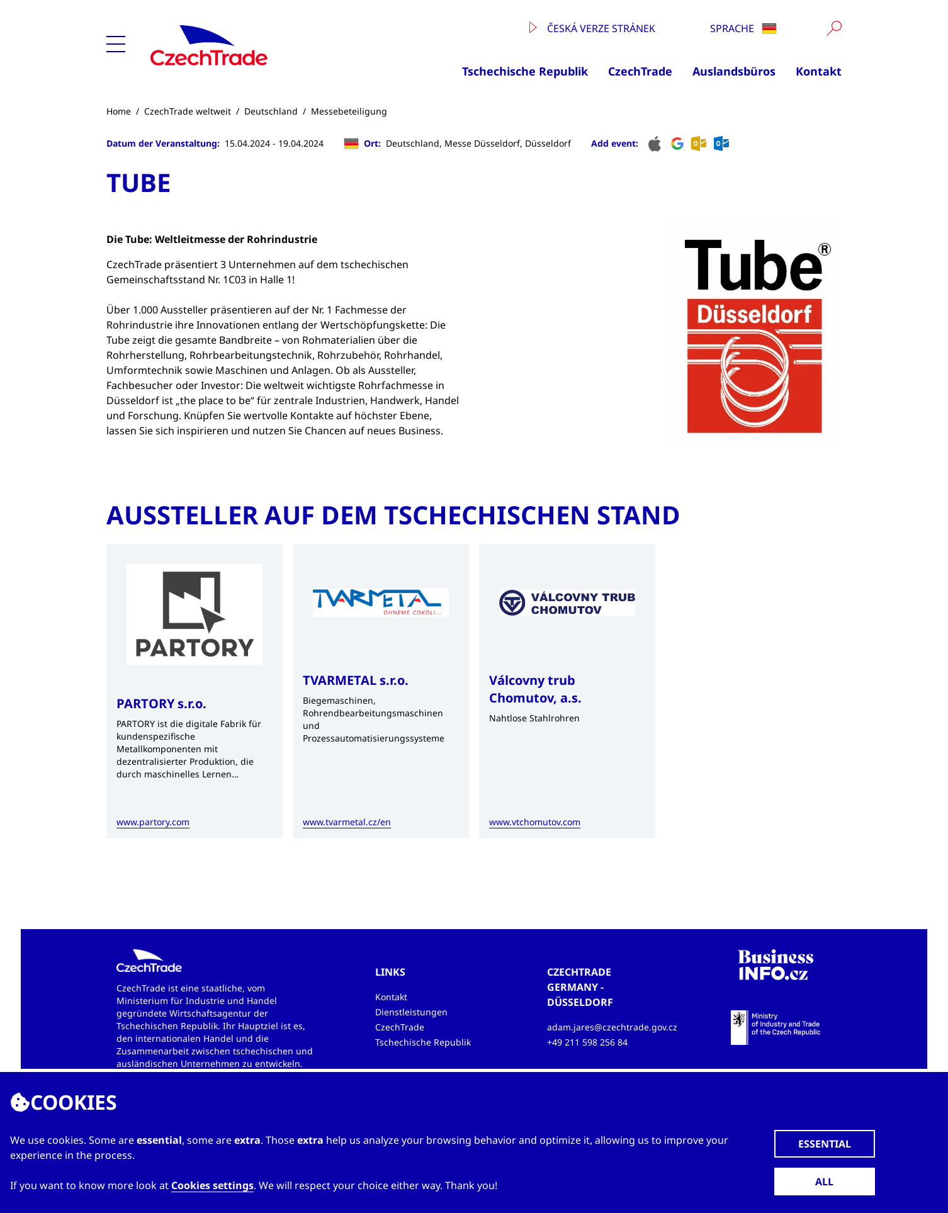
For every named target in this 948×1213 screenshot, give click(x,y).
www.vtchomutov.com (534, 822)
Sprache (743, 28)
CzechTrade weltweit (187, 111)
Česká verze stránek (592, 28)
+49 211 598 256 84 (587, 1042)
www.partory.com (152, 822)
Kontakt (819, 71)
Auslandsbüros (734, 71)
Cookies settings (212, 1185)
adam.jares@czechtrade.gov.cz (612, 1027)
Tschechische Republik (525, 71)
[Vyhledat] (834, 28)
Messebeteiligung (349, 111)
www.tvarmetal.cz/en (347, 822)
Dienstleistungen (411, 1012)
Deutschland (271, 111)
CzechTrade (640, 71)
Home (118, 111)
